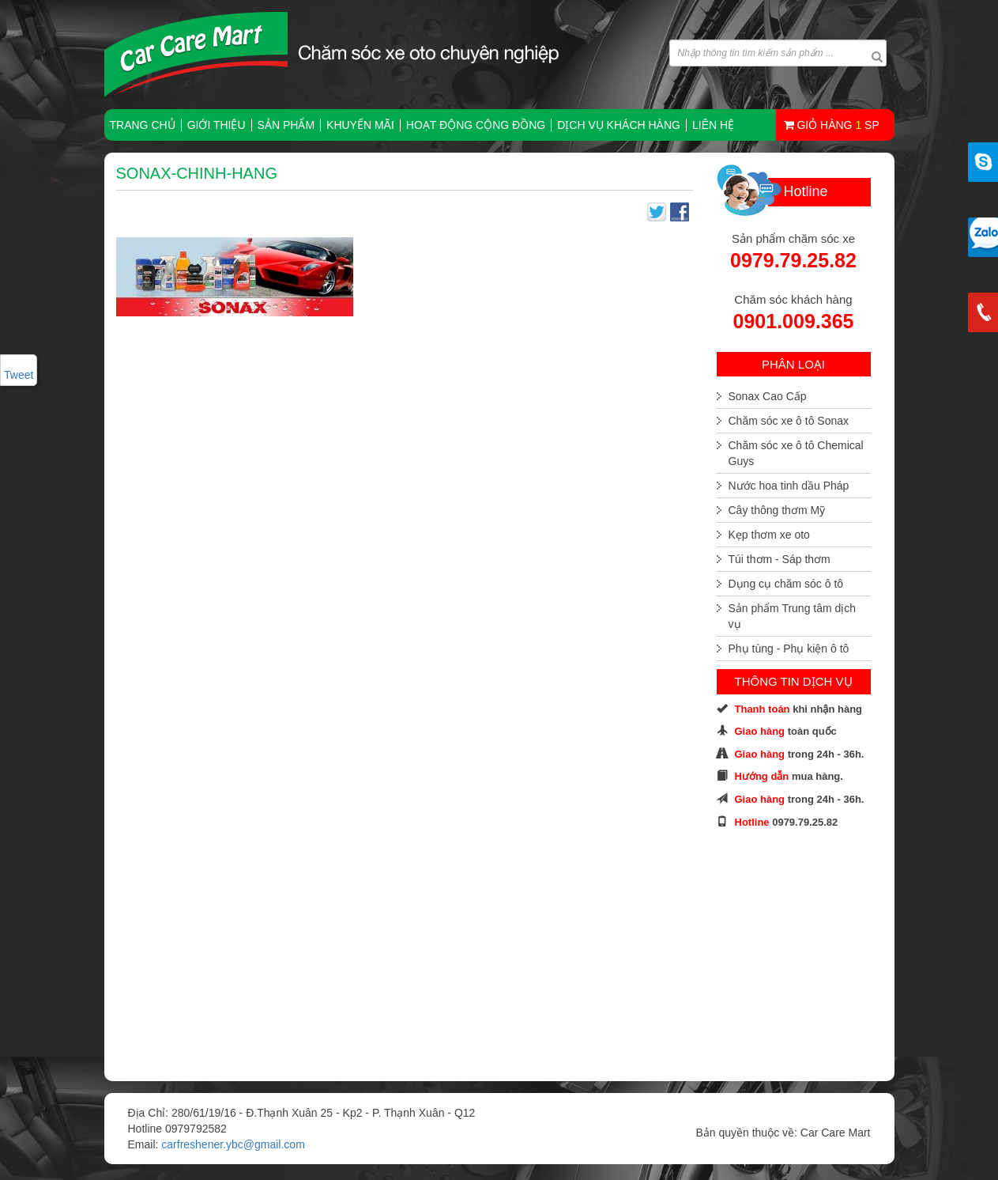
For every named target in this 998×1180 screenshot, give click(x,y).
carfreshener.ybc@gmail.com (233, 1144)
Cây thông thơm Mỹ (777, 510)
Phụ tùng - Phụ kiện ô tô (789, 648)
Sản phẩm (286, 125)
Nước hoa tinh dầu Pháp (789, 485)
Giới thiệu (216, 125)
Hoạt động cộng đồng (475, 125)
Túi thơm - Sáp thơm (779, 559)
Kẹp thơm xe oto (769, 534)
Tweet (18, 375)
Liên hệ (713, 125)
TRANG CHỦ (142, 125)
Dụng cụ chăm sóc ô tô (786, 583)
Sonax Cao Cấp (768, 396)
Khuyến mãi (360, 125)
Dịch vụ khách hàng (618, 125)
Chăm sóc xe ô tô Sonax (789, 420)
